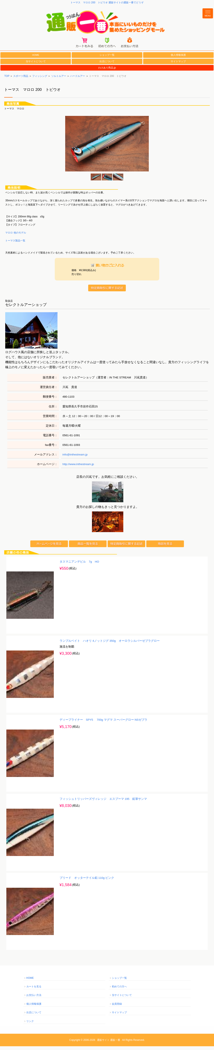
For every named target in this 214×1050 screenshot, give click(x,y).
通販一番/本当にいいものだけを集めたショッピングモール (107, 23)
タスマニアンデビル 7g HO (79, 565)
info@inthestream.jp (75, 458)
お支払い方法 (33, 999)
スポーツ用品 (20, 79)
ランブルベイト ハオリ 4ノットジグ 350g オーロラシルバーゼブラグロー (110, 644)
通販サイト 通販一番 (108, 1043)
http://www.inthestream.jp (78, 468)
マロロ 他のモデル (15, 236)
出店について (107, 65)
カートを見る (33, 990)
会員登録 (117, 1007)
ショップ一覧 (107, 58)
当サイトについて (36, 65)
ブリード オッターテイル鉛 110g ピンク (87, 881)
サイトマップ (178, 65)
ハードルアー (77, 79)
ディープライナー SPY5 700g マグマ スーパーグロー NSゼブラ (103, 723)
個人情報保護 (178, 58)
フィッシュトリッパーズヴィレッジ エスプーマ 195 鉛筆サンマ (103, 802)
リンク (30, 1024)
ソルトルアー (58, 79)
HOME (35, 58)
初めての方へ (119, 990)
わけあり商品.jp (107, 71)
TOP (6, 79)
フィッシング (39, 79)
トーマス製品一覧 (15, 244)
